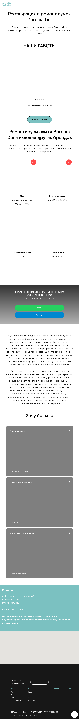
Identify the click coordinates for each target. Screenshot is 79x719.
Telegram (39, 315)
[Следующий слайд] (74, 74)
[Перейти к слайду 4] (41, 99)
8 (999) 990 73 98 (10, 599)
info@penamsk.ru (10, 602)
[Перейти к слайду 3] (39, 99)
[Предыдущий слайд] (5, 74)
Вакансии (31, 700)
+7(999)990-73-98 (18, 683)
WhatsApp (39, 308)
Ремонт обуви (16, 700)
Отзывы (30, 698)
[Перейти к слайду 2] (37, 99)
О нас (30, 692)
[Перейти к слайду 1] (35, 99)
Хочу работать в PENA (22, 533)
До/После (14, 695)
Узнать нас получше (21, 482)
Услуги (13, 692)
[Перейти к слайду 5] (43, 99)
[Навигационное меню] (75, 4)
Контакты (31, 695)
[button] (39, 119)
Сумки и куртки (16, 698)
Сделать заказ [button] (18, 431)
